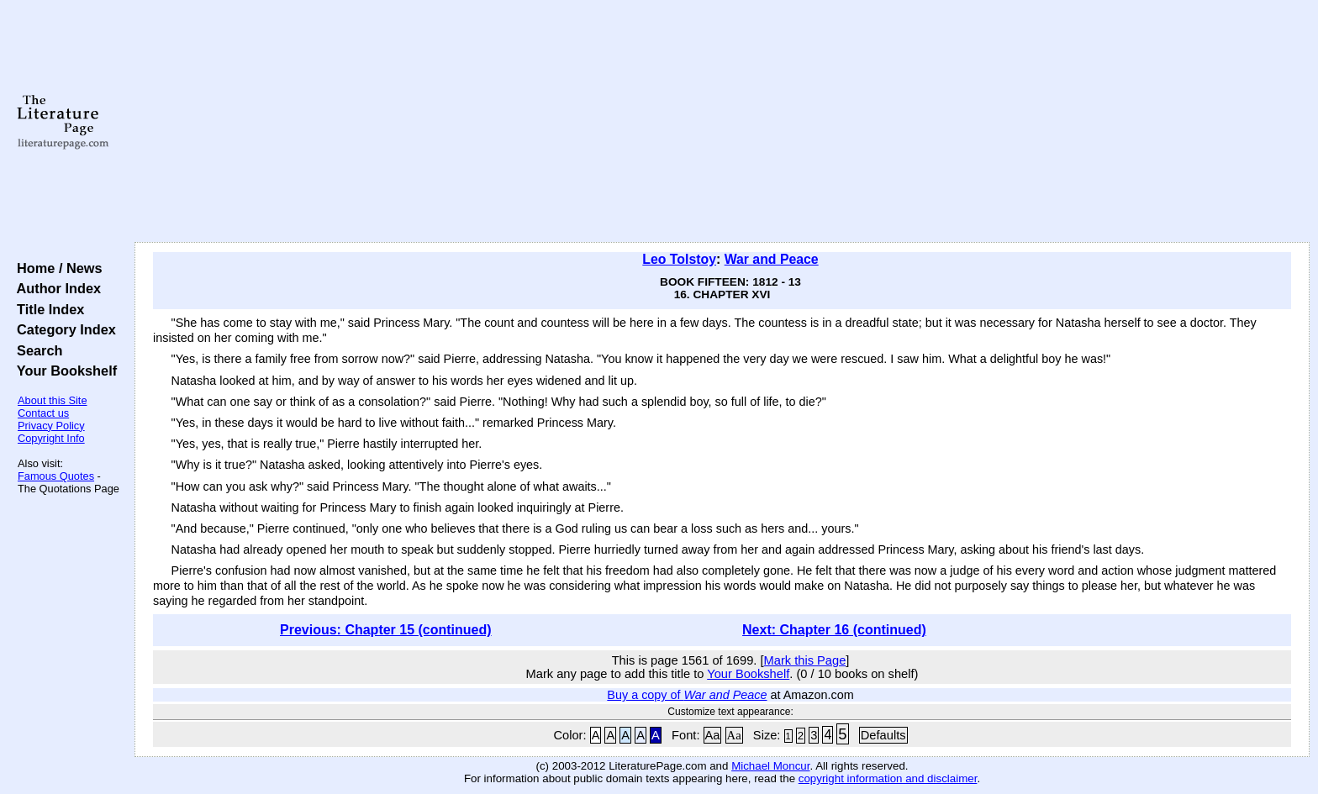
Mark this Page (805, 660)
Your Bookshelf (63, 370)
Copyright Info (51, 438)
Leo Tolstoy (679, 259)
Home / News (56, 268)
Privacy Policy (51, 425)
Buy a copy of (687, 695)
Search (35, 350)
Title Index (46, 309)
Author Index (55, 288)
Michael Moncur (770, 766)
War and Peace (772, 259)
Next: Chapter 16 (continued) (834, 630)
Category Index (62, 329)
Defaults (883, 735)
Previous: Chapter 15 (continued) (386, 630)
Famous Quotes (56, 476)
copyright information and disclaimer (888, 778)
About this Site (52, 400)
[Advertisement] (722, 121)
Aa (712, 735)
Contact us (43, 413)
